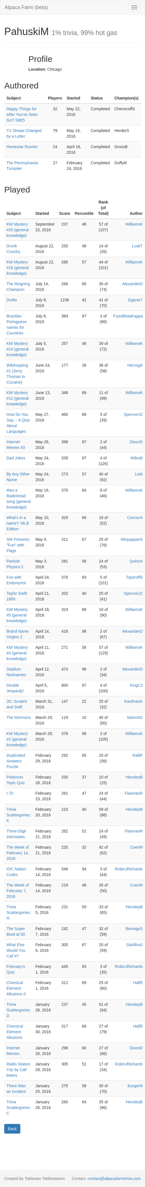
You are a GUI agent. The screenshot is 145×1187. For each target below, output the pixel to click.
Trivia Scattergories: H (18, 912)
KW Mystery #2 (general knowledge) (17, 739)
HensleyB (134, 777)
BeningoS (134, 928)
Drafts (11, 300)
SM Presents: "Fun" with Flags (18, 545)
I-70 (9, 793)
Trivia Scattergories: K (18, 815)
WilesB (136, 458)
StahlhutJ (134, 944)
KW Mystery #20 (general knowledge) (17, 230)
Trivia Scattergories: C (18, 1107)
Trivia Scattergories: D (18, 1010)
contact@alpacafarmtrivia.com (114, 1178)
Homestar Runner (22, 146)
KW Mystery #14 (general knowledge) (17, 349)
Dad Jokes (15, 458)
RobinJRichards (129, 869)
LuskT (137, 246)
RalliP (137, 755)
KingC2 (136, 685)
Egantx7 (135, 300)
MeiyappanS (132, 539)
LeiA (139, 474)
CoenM (136, 847)
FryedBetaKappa (128, 316)
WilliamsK (133, 224)
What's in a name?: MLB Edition (17, 523)
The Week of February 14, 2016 (17, 853)
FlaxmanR (134, 793)
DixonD (136, 442)
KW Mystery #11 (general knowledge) (17, 398)
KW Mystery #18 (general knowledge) (17, 268)
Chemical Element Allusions (14, 1032)
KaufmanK (133, 701)
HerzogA (134, 365)
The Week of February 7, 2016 (17, 891)
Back (12, 1129)
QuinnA (136, 561)
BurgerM (135, 1086)
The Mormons (18, 717)
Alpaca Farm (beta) (26, 7)
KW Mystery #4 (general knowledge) (17, 653)
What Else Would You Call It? (15, 950)
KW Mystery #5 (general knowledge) (17, 615)
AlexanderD (132, 284)
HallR (138, 982)
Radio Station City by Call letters (18, 1070)
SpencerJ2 (133, 414)
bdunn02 (135, 717)
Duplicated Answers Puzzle (15, 761)
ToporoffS (134, 577)
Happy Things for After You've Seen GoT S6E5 (22, 114)
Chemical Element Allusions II (16, 988)
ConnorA (135, 517)
